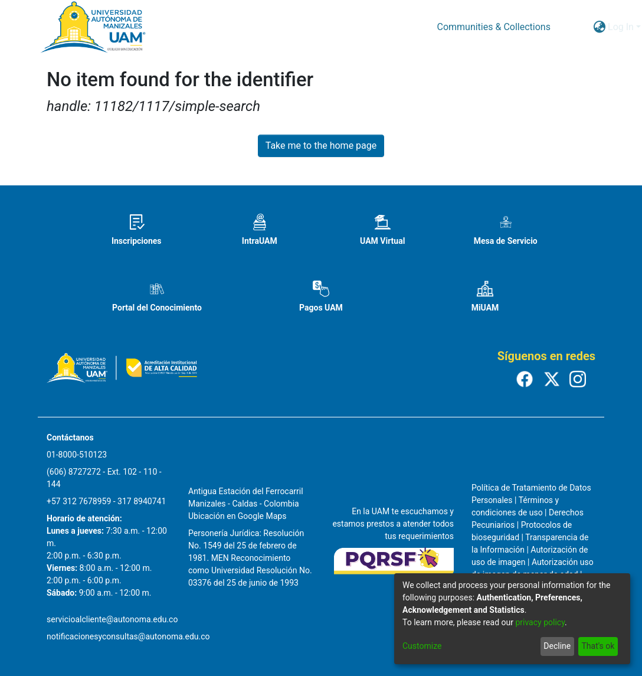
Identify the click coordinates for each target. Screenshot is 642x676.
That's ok (597, 646)
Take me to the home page (321, 145)
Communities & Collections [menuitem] (493, 26)
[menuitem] (599, 27)
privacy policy (540, 622)
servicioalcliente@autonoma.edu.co (112, 619)
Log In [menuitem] (621, 26)
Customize (421, 646)
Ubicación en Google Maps (237, 516)
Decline (557, 646)
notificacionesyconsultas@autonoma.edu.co (128, 636)
